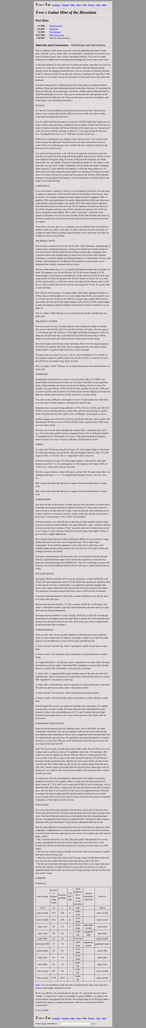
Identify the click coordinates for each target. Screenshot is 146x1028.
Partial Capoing (55, 26)
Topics (78, 5)
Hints (85, 5)
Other (72, 5)
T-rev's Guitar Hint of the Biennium (65, 12)
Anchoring (53, 29)
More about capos (56, 35)
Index (104, 5)
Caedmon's (56, 5)
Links (98, 5)
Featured (65, 5)
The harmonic (55, 32)
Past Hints (42, 20)
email (43, 1023)
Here (37, 985)
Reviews (91, 5)
